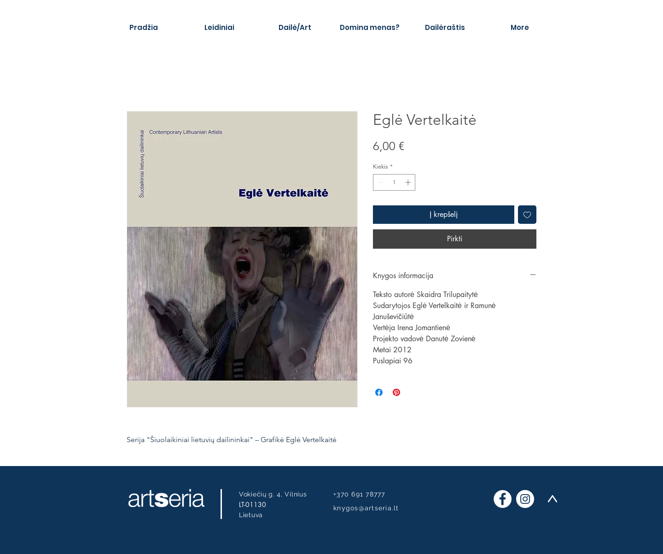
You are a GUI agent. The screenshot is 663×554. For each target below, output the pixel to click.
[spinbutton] (394, 182)
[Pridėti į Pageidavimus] (527, 214)
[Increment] (408, 182)
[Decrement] (379, 182)
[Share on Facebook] (378, 392)
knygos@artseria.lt (366, 508)
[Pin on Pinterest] (396, 392)
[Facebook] (503, 499)
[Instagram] (525, 499)
